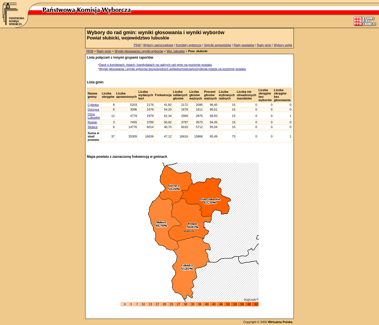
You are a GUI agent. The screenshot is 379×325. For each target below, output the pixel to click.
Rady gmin (264, 45)
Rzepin (92, 122)
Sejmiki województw (217, 45)
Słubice (93, 127)
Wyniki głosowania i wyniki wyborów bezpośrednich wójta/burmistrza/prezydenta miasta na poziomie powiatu (172, 69)
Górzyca (93, 109)
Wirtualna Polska (280, 322)
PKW (137, 45)
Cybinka (93, 104)
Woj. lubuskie (176, 51)
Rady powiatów (244, 45)
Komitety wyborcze (188, 45)
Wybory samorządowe (158, 45)
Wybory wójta (283, 45)
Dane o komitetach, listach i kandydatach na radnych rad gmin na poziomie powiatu (155, 64)
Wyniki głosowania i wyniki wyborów (139, 51)
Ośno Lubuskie (94, 115)
